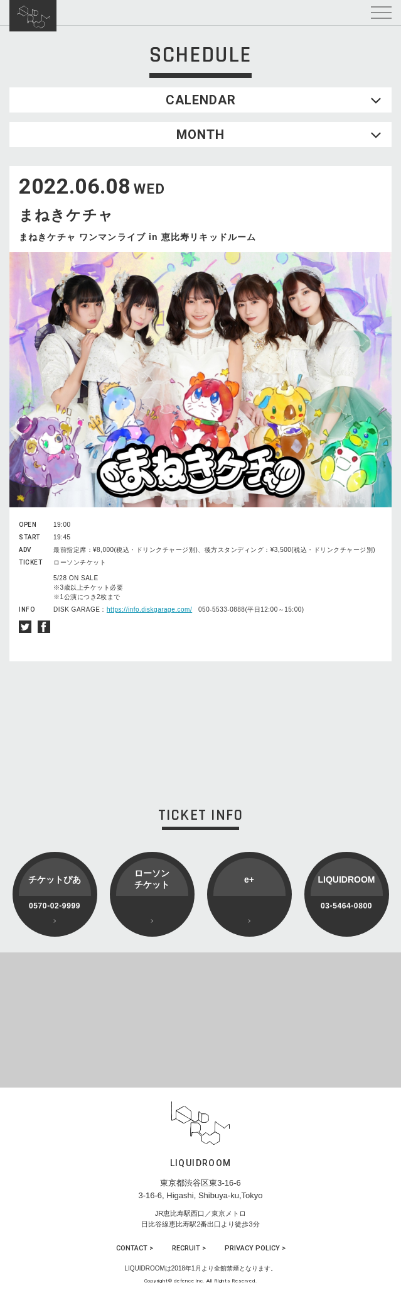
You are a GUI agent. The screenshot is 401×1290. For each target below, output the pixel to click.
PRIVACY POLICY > (255, 1248)
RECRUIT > (189, 1248)
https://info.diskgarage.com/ (149, 609)
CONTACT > (134, 1248)
